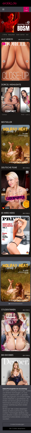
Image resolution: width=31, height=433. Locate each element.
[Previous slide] (2, 22)
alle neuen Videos (24, 39)
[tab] (9, 303)
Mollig (28, 35)
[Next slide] (28, 22)
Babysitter (11, 35)
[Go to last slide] (4, 61)
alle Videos (26, 168)
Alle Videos (7, 39)
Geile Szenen (20, 35)
